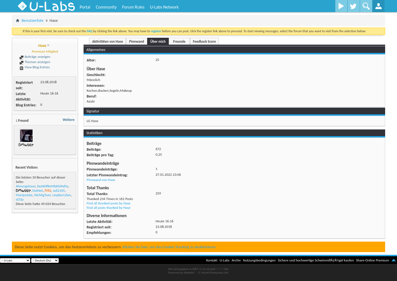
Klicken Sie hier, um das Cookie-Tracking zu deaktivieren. (170, 246)
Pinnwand (136, 41)
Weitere (68, 120)
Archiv (236, 260)
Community (106, 7)
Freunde (179, 41)
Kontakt (212, 260)
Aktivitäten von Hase (107, 41)
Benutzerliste (33, 20)
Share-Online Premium (372, 260)
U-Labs (225, 260)
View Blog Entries (34, 67)
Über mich (158, 41)
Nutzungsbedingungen (259, 260)
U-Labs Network (164, 7)
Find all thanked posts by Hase (108, 203)
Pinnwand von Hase (101, 180)
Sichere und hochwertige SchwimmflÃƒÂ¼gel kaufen (316, 260)
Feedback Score (204, 41)
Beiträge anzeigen (34, 57)
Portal (85, 7)
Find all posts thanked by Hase (108, 208)
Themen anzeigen (34, 62)
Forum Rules (133, 7)
